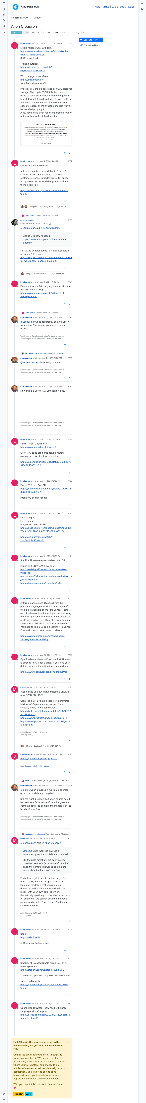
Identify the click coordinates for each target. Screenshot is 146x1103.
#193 (70, 655)
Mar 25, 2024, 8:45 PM (46, 838)
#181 (70, 43)
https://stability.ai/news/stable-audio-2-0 (42, 969)
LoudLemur (25, 43)
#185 (70, 317)
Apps (97, 6)
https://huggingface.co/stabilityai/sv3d (41, 583)
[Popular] (3, 20)
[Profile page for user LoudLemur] (14, 45)
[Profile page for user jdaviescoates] (14, 756)
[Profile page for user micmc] (14, 689)
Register (19, 1094)
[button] (3, 1094)
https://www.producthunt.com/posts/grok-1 (43, 717)
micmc (23, 687)
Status (106, 6)
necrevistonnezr (27, 220)
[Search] (3, 32)
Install (131, 6)
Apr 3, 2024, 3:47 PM (49, 958)
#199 (70, 958)
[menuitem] (142, 3)
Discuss (16, 32)
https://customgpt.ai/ (31, 79)
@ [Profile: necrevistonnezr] (30, 362)
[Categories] (3, 3)
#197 (70, 838)
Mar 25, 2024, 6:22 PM (52, 754)
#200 (70, 1003)
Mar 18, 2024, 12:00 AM (50, 513)
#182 (70, 161)
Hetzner (46, 766)
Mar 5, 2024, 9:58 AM (38, 223)
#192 (70, 599)
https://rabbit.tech (30, 937)
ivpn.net (56, 362)
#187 (70, 386)
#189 (70, 481)
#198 (70, 929)
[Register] (142, 9)
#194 (70, 687)
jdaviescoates (26, 754)
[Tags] (3, 15)
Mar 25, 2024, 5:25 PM (46, 687)
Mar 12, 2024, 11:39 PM (51, 386)
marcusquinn (26, 317)
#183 (70, 220)
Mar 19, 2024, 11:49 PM (50, 599)
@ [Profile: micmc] (25, 789)
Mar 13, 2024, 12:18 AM (50, 439)
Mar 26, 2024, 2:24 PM (50, 929)
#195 (70, 754)
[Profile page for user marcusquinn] (14, 319)
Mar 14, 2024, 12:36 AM (50, 481)
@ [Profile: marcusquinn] (28, 842)
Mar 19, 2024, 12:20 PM (50, 556)
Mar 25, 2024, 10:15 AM (50, 655)
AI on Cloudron (51, 227)
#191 (70, 556)
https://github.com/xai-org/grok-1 (38, 758)
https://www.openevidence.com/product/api (44, 671)
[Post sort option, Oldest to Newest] (91, 45)
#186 (70, 358)
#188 (70, 439)
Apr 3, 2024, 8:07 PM (49, 1003)
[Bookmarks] (3, 26)
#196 (70, 785)
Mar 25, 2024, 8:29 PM (51, 785)
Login (28, 1094)
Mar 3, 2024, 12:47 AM (50, 43)
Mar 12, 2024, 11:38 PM (51, 317)
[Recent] (3, 9)
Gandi (38, 766)
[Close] (68, 1042)
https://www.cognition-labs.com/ (38, 447)
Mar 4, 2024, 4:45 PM (49, 161)
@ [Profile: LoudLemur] (27, 227)
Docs (123, 6)
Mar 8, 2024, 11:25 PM (49, 282)
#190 (70, 513)
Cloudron (28, 766)
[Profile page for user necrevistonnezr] (14, 222)
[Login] (142, 3)
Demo (114, 6)
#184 (70, 282)
